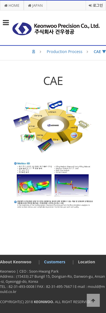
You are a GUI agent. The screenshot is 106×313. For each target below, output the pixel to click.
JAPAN (35, 5)
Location (86, 262)
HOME (12, 5)
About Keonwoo (15, 262)
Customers (54, 262)
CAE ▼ (100, 51)
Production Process (64, 51)
